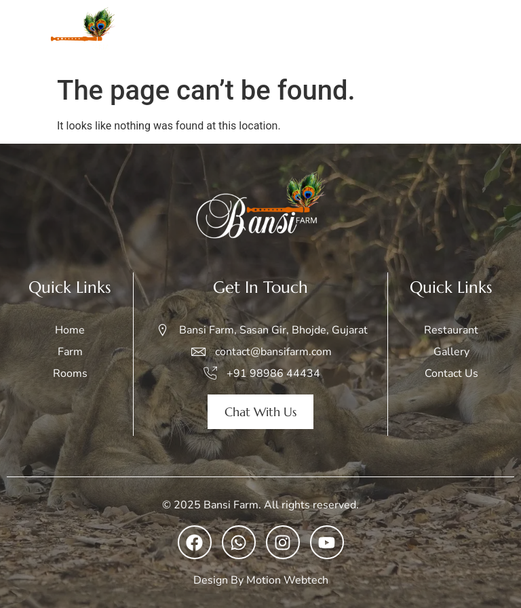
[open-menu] (496, 34)
